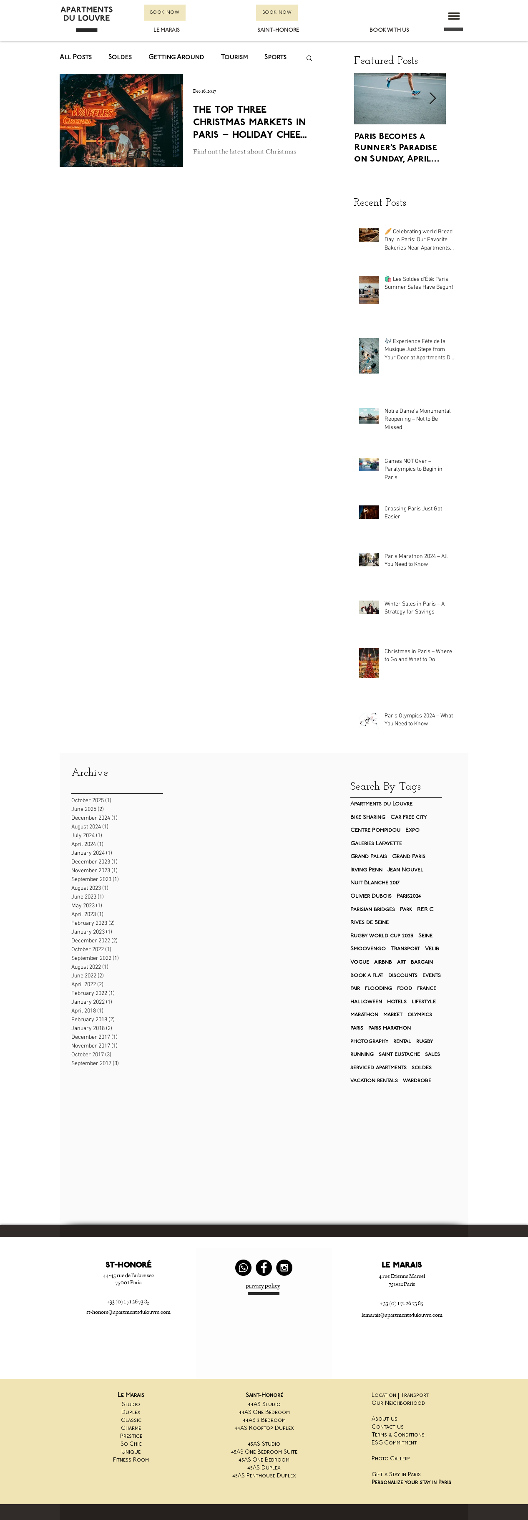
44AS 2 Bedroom (264, 1420)
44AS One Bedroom (264, 1412)
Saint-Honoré (264, 1395)
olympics (419, 1015)
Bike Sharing (367, 817)
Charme (131, 1428)
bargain (422, 962)
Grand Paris (408, 856)
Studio (131, 1404)
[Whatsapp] (243, 1268)
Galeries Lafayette (376, 844)
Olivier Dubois (371, 896)
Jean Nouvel (405, 870)
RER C (425, 909)
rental (402, 1041)
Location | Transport (400, 1395)
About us (384, 1419)
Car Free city (408, 817)
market (392, 1015)
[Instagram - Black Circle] (284, 1268)
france (426, 988)
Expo (412, 830)
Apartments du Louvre (381, 804)
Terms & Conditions (398, 1435)
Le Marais (131, 1395)
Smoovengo (368, 949)
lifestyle (424, 1002)
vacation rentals (374, 1081)
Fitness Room (131, 1460)
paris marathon (389, 1028)
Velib (432, 949)
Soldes (120, 57)
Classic (131, 1420)
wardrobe (417, 1081)
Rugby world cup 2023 (381, 936)
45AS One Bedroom (264, 1460)
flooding (378, 988)
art (401, 962)
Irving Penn (366, 870)
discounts (402, 975)
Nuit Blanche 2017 (375, 883)
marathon (364, 1015)
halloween (366, 1002)
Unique (131, 1452)
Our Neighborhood (398, 1403)
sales (432, 1054)
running (362, 1054)
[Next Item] (432, 99)
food (404, 988)
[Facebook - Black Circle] (264, 1268)
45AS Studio (264, 1444)
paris (356, 1028)
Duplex (131, 1412)
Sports (275, 57)
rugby (424, 1041)
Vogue (359, 962)
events (431, 975)
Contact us (388, 1427)
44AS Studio (264, 1404)
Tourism (234, 57)
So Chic (131, 1444)
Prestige (131, 1436)
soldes (422, 1068)
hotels (397, 1002)
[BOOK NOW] (165, 13)
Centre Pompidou (375, 830)
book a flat (366, 975)
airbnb (383, 962)
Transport (405, 949)
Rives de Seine (369, 922)
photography (369, 1041)
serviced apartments (378, 1068)
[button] (454, 16)
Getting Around (176, 57)
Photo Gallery (391, 1459)
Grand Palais (368, 856)
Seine (425, 936)
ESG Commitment (394, 1443)
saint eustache (399, 1054)
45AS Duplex (264, 1468)
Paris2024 (409, 896)
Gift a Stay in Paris (396, 1475)
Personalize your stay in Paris (411, 1483)
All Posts (76, 57)
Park (406, 909)
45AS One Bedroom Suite (264, 1452)
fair (355, 988)
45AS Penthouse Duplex (264, 1476)
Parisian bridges (372, 909)
